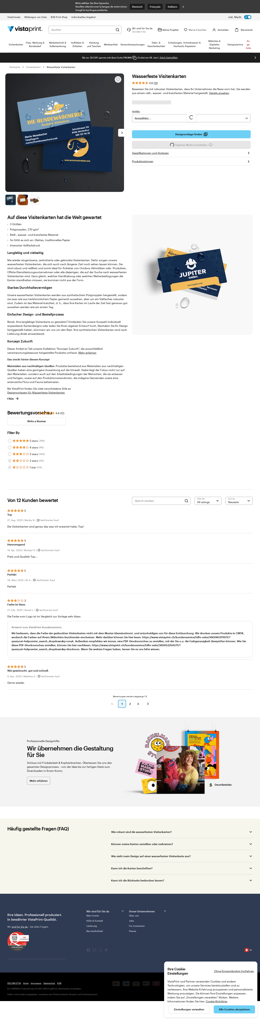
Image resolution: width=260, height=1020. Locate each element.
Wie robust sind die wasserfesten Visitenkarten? (141, 831)
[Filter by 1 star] (9, 467)
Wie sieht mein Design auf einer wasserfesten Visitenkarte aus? (151, 856)
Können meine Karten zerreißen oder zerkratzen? (142, 844)
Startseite (14, 67)
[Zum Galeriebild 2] (22, 200)
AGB (59, 983)
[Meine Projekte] (173, 30)
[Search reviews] (159, 501)
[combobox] (85, 30)
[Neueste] (239, 501)
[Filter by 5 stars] (9, 440)
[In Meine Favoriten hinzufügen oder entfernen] (118, 79)
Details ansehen (219, 93)
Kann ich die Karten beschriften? (131, 868)
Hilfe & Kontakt (94, 920)
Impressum (36, 983)
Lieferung (91, 925)
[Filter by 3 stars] (9, 454)
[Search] (186, 500)
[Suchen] (122, 29)
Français (155, 6)
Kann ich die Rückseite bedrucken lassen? (137, 880)
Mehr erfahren (87, 352)
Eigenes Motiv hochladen (191, 146)
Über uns (134, 915)
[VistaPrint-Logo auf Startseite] (25, 29)
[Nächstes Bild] (255, 58)
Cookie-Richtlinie (216, 1001)
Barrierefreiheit (94, 931)
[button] (112, 704)
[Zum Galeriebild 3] (34, 200)
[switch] (239, 17)
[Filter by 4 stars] (9, 447)
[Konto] (222, 29)
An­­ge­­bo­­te (248, 44)
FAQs (13, 399)
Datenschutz (49, 983)
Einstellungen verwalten (189, 1009)
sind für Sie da (20, 926)
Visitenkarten (33, 67)
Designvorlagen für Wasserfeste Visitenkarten (36, 392)
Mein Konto (92, 915)
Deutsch (137, 6)
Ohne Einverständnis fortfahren (234, 971)
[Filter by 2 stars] (9, 460)
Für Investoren (137, 925)
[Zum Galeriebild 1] (10, 200)
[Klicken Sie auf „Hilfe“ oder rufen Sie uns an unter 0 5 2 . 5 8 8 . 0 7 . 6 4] (144, 29)
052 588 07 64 (14, 983)
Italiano (172, 6)
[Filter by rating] (208, 501)
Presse (132, 931)
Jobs (131, 920)
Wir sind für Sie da (105, 911)
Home (26, 983)
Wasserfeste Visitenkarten (61, 67)
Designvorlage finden (191, 134)
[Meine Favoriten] (200, 30)
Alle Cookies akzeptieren (234, 1009)
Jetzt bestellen (169, 57)
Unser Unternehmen (148, 911)
